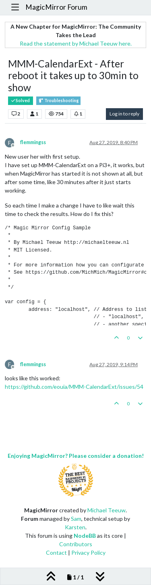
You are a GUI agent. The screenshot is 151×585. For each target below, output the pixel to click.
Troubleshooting (58, 100)
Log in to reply (124, 114)
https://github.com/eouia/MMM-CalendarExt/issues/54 (74, 386)
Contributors (75, 544)
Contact (56, 552)
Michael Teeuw (106, 510)
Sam (76, 518)
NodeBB (85, 535)
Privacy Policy (88, 552)
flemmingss (33, 142)
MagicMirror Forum (56, 7)
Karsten (75, 527)
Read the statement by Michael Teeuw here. (76, 43)
